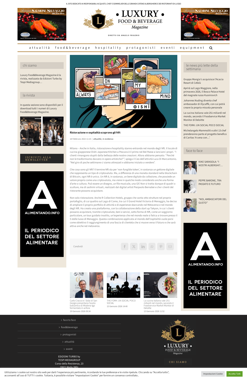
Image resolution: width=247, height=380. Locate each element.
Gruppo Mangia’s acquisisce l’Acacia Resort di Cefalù (203, 81)
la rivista (29, 95)
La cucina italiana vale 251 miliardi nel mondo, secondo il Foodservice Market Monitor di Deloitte (159, 304)
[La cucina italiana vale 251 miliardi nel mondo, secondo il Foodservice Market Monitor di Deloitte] (160, 274)
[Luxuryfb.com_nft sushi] (123, 91)
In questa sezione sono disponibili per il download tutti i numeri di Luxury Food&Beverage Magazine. (41, 108)
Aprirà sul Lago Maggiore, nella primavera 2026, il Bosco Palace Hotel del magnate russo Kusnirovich (204, 91)
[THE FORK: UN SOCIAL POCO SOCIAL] (123, 274)
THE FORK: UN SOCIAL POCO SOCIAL (121, 302)
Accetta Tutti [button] (234, 373)
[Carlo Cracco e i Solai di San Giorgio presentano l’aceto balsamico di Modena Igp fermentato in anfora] (86, 274)
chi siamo (30, 65)
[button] (211, 47)
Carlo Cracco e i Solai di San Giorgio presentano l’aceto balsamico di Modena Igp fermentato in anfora (83, 304)
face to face (194, 150)
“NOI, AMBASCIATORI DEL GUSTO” (213, 201)
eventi (69, 349)
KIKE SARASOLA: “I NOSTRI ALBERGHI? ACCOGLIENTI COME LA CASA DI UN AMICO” (211, 163)
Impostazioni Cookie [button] (213, 373)
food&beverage (69, 327)
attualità (97, 139)
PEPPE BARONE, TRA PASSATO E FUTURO (210, 182)
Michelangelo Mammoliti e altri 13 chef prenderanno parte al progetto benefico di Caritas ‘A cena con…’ (205, 134)
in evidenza (108, 139)
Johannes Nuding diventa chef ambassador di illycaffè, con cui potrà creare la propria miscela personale (204, 104)
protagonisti (69, 334)
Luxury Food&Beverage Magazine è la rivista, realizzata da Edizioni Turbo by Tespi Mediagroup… (41, 78)
